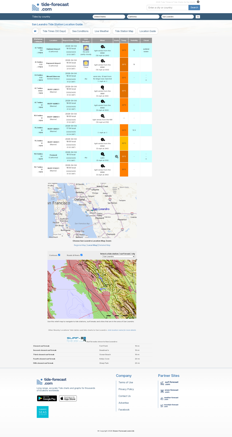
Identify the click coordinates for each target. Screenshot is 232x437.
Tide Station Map (124, 31)
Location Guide (148, 31)
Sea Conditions (80, 31)
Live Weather (102, 31)
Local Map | (92, 245)
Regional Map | (80, 245)
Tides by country (41, 16)
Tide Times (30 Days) (54, 31)
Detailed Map (104, 245)
